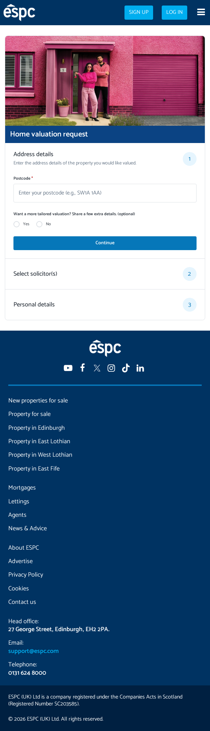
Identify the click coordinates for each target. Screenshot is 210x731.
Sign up (139, 12)
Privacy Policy (25, 575)
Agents (17, 515)
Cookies (18, 588)
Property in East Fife (34, 469)
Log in (174, 12)
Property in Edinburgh (36, 428)
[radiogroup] (105, 224)
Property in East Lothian (39, 441)
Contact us (22, 602)
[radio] (16, 224)
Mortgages (22, 488)
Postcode (23, 178)
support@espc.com (33, 651)
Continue (105, 243)
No (48, 224)
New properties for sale (38, 401)
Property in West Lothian (40, 455)
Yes (26, 224)
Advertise (20, 561)
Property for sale (29, 414)
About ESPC (23, 548)
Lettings (18, 501)
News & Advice (27, 528)
